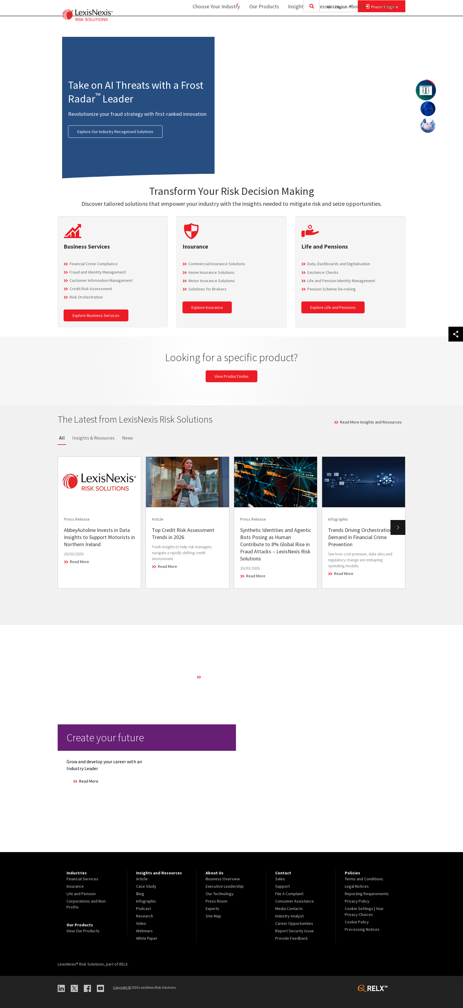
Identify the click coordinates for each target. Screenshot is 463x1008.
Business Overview (223, 878)
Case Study (146, 886)
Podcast (143, 908)
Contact (387, 28)
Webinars (144, 930)
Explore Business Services (96, 315)
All (62, 438)
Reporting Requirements (367, 893)
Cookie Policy (357, 922)
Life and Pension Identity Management (341, 280)
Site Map (213, 916)
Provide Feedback (291, 938)
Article (142, 878)
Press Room (216, 901)
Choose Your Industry (208, 28)
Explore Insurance (207, 307)
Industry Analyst (289, 916)
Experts (212, 908)
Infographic (146, 901)
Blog (140, 893)
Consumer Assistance (294, 901)
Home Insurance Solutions (211, 272)
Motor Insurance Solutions (211, 280)
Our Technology (220, 893)
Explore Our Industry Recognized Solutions (115, 131)
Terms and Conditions (364, 878)
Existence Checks (322, 272)
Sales (280, 878)
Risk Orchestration (86, 297)
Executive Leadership (225, 886)
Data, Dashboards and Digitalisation (338, 263)
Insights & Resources (93, 438)
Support (282, 886)
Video (141, 923)
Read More (79, 561)
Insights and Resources (310, 28)
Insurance (75, 886)
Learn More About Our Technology (233, 677)
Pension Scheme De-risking (331, 289)
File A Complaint (289, 893)
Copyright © (122, 987)
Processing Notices (362, 929)
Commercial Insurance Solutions (216, 263)
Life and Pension (81, 893)
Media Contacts (289, 908)
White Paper (147, 938)
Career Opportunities (294, 923)
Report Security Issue (294, 930)
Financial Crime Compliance (94, 263)
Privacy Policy (357, 901)
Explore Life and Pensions (333, 307)
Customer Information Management (101, 280)
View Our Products (83, 930)
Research (144, 916)
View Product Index (231, 376)
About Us (355, 28)
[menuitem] (260, 28)
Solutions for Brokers (207, 289)
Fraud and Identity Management (98, 272)
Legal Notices (357, 886)
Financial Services (82, 878)
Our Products (260, 28)
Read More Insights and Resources (371, 422)
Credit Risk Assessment (91, 288)
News (127, 438)
